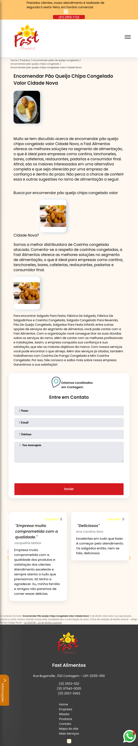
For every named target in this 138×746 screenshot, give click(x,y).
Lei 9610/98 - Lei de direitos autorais (43, 622)
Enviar (69, 489)
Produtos (65, 719)
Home (63, 704)
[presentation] (69, 472)
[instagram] (66, 12)
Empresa (65, 709)
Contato (65, 724)
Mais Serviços (69, 733)
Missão (64, 714)
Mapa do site (68, 729)
